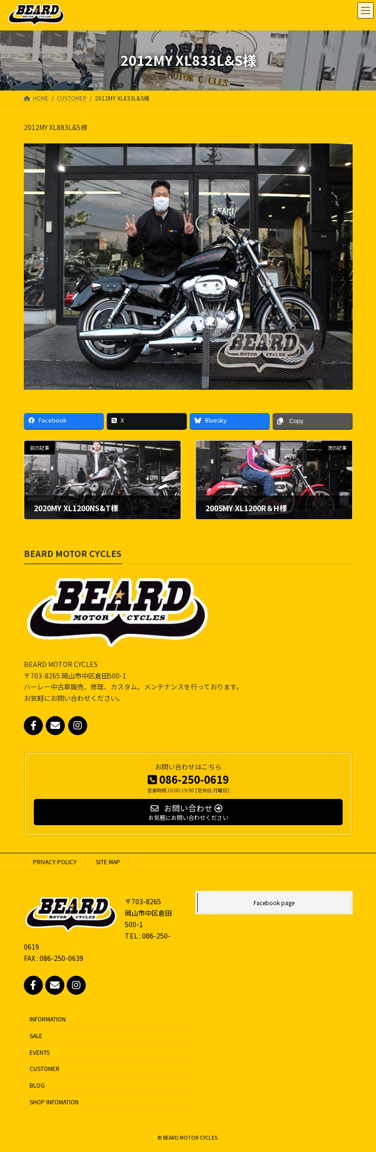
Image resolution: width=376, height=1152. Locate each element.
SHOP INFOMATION (54, 1102)
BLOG (37, 1085)
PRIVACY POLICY (55, 862)
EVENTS (40, 1052)
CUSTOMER (45, 1068)
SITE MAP (108, 862)
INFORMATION (48, 1019)
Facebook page (274, 903)
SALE (36, 1035)
